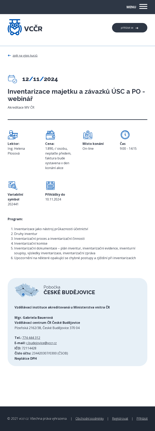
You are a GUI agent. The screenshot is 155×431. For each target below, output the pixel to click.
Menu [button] (137, 7)
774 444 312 (31, 337)
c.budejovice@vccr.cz (41, 343)
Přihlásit (142, 418)
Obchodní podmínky (89, 418)
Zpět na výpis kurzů (25, 55)
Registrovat (120, 418)
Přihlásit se (127, 27)
